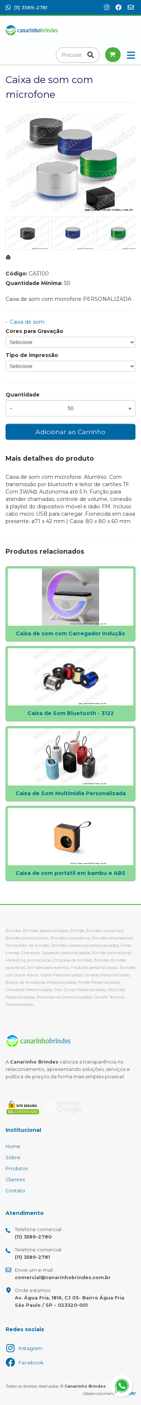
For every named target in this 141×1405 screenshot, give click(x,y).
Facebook (31, 1363)
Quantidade (23, 394)
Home (13, 1146)
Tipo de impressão (32, 355)
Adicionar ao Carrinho (70, 432)
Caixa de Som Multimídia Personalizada (71, 793)
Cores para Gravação (34, 331)
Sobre (13, 1157)
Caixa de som (27, 322)
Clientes (15, 1179)
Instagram (30, 1348)
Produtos (17, 1168)
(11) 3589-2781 (26, 7)
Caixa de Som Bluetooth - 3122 (70, 713)
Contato (15, 1190)
